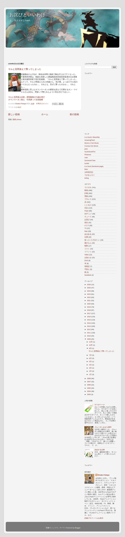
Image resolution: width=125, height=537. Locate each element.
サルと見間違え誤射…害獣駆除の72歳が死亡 (26, 97)
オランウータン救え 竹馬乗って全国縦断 (25, 100)
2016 (89, 317)
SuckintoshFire (89, 152)
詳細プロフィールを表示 (93, 518)
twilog (86, 178)
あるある (87, 234)
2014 (89, 323)
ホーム (44, 114)
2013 (89, 326)
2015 (89, 320)
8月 (90, 348)
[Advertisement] (50, 53)
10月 (91, 345)
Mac (86, 231)
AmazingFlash (89, 140)
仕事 (86, 237)
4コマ (86, 225)
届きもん (87, 243)
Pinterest (87, 155)
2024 (89, 291)
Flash (86, 211)
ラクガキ (87, 187)
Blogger (77, 528)
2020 (89, 304)
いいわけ (17, 107)
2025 (89, 288)
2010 (89, 336)
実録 (86, 196)
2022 (89, 297)
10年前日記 (88, 172)
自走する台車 (99, 450)
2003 (89, 394)
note (86, 157)
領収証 (87, 266)
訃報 (86, 193)
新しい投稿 (14, 114)
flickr (86, 169)
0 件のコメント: (42, 104)
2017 (89, 313)
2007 (89, 382)
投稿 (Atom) (17, 119)
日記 (86, 208)
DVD (86, 260)
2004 (89, 391)
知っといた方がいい (92, 240)
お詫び (87, 220)
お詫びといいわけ (27, 14)
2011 (89, 333)
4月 (90, 365)
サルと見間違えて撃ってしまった (24, 69)
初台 (86, 222)
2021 (89, 300)
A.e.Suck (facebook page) (93, 166)
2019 (89, 307)
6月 (90, 358)
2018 (89, 310)
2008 (89, 378)
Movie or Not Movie (91, 143)
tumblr (86, 163)
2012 (89, 329)
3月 (90, 368)
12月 (91, 342)
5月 (90, 361)
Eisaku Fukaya (103, 475)
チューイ (87, 217)
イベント (87, 252)
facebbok (87, 275)
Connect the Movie (91, 146)
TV (85, 228)
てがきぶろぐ (89, 175)
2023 (89, 294)
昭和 (86, 246)
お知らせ (87, 257)
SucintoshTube (89, 160)
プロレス (87, 199)
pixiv (86, 149)
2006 (89, 385)
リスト (87, 249)
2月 (90, 371)
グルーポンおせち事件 (103, 427)
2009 (89, 339)
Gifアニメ (88, 214)
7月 (90, 355)
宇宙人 (87, 269)
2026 (89, 284)
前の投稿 (74, 114)
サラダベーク (99, 405)
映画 (86, 190)
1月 (90, 374)
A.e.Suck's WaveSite (92, 137)
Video (86, 255)
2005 (89, 388)
